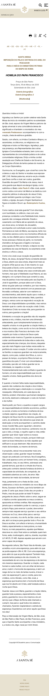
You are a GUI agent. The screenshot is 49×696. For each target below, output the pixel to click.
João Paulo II (23, 188)
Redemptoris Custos (36, 203)
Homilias (5, 15)
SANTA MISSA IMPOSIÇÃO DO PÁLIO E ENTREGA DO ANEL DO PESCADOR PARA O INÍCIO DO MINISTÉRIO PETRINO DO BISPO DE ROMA (25, 63)
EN (17, 46)
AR (8, 46)
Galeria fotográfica (24, 92)
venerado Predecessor (12, 132)
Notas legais (24, 683)
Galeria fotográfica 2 (24, 95)
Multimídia (24, 99)
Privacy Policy (24, 690)
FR (26, 46)
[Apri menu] (46, 5)
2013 (12, 15)
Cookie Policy (24, 686)
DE (12, 46)
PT (25, 49)
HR (31, 46)
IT (35, 46)
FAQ (24, 680)
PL (39, 46)
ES (22, 46)
